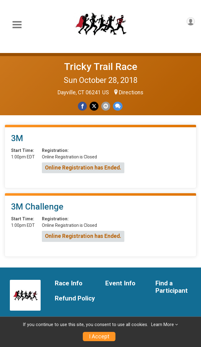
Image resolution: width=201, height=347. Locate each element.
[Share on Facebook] (82, 106)
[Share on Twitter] (94, 106)
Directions (131, 92)
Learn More (162, 324)
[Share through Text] (118, 106)
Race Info (68, 283)
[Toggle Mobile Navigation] (17, 24)
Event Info (120, 283)
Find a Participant (171, 287)
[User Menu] (191, 21)
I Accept (99, 336)
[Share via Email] (105, 106)
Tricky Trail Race (100, 66)
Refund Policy (75, 298)
